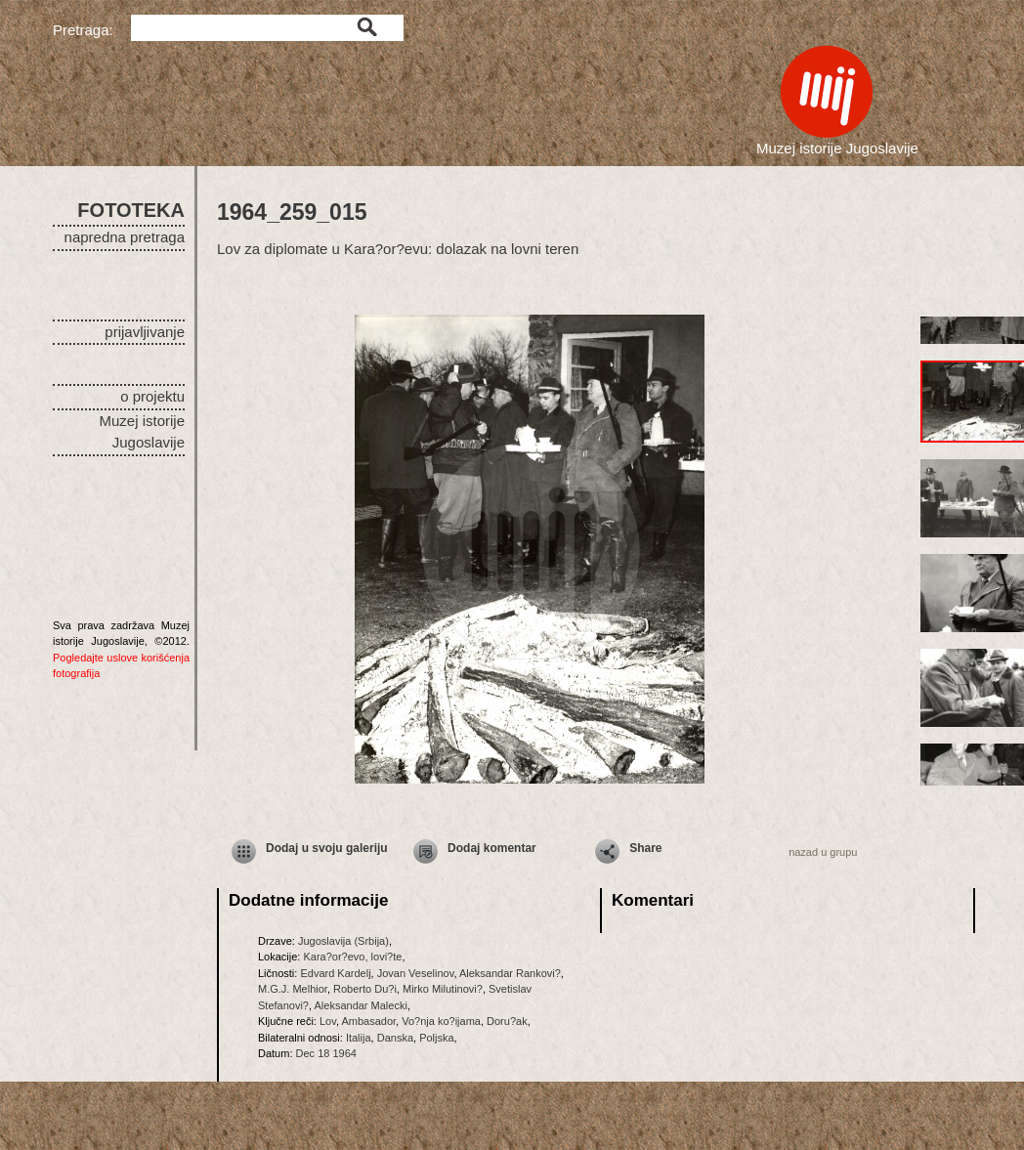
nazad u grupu (823, 852)
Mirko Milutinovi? (443, 989)
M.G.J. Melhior (292, 989)
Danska (395, 1038)
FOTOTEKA (131, 210)
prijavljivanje (145, 331)
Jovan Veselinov (415, 973)
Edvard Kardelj (335, 973)
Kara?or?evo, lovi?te (352, 956)
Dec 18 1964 (326, 1053)
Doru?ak (507, 1021)
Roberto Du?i (365, 989)
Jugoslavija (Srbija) (343, 941)
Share (645, 848)
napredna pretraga (124, 237)
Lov (328, 1021)
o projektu (152, 396)
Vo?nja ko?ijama (441, 1021)
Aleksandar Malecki (361, 1005)
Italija (358, 1038)
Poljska (436, 1038)
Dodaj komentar (492, 848)
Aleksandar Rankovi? (510, 973)
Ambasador (368, 1021)
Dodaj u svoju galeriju (327, 848)
